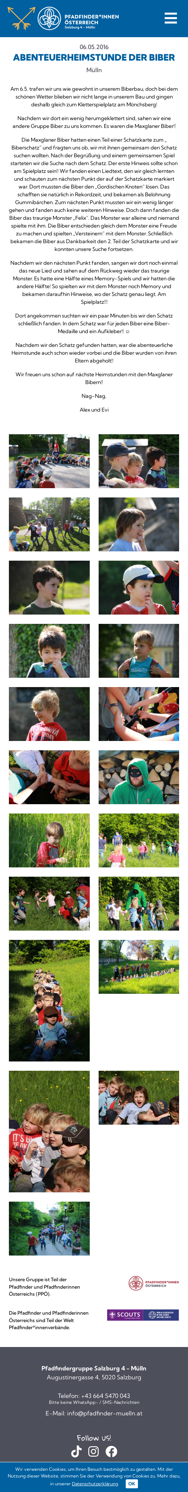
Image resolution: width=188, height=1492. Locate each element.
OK (131, 1483)
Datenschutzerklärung (95, 1483)
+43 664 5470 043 (105, 1396)
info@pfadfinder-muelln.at (104, 1413)
